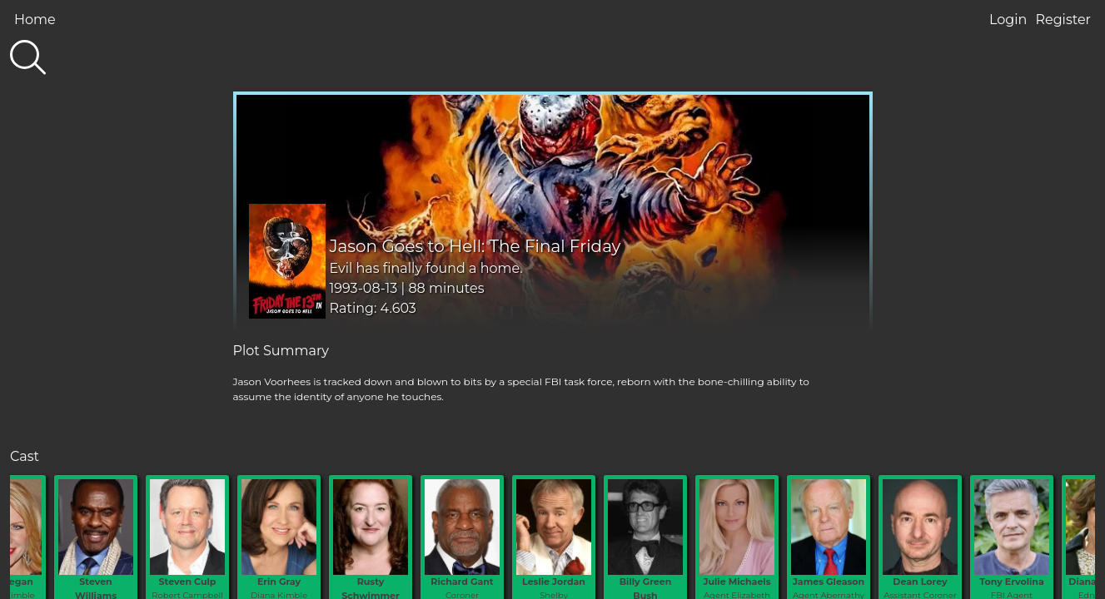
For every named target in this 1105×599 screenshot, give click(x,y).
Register (1063, 19)
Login (1008, 19)
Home (35, 19)
